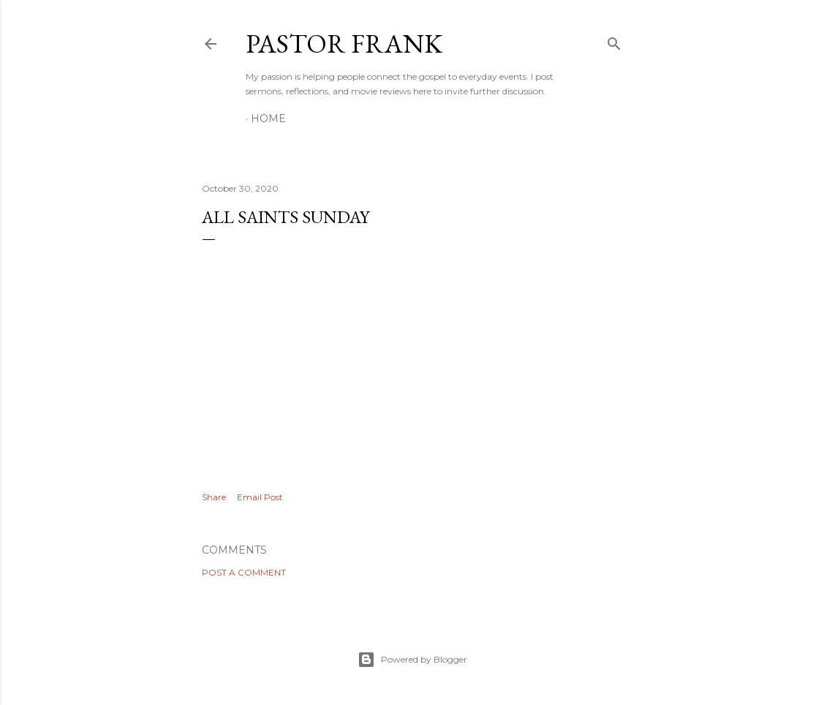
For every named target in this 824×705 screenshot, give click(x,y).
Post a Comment (244, 572)
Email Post (260, 496)
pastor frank (344, 43)
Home (268, 118)
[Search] (614, 40)
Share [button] (214, 496)
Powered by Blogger (412, 659)
